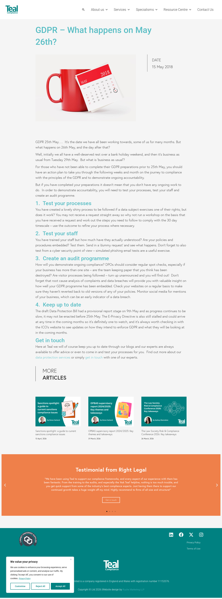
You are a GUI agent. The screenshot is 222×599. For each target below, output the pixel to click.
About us (96, 9)
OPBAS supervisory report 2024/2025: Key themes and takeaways (110, 432)
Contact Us (205, 10)
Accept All (60, 586)
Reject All (40, 586)
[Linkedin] (171, 534)
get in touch (94, 357)
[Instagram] (201, 534)
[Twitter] (191, 534)
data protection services (52, 357)
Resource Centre (176, 9)
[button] (80, 10)
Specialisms (145, 9)
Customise (20, 586)
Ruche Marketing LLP (133, 590)
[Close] (71, 559)
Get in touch (111, 500)
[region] (40, 575)
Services (119, 9)
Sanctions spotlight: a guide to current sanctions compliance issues (55, 432)
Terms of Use (196, 549)
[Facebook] (181, 534)
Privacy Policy (25, 578)
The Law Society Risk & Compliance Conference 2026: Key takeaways (160, 432)
